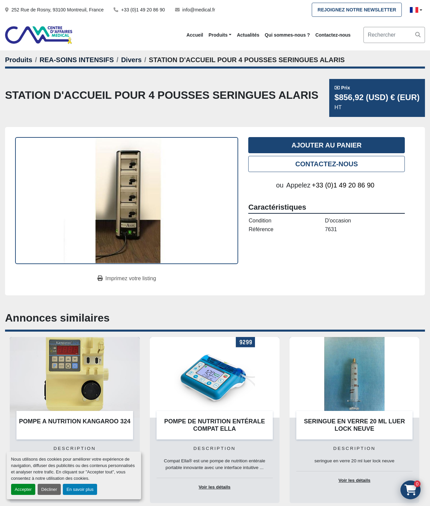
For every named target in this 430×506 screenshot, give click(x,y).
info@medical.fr (198, 9)
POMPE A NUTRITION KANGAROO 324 (74, 421)
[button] (220, 35)
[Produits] (18, 60)
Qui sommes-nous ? (287, 35)
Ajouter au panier (327, 145)
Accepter (23, 489)
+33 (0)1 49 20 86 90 (143, 9)
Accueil (194, 35)
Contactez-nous (333, 35)
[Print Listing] (127, 278)
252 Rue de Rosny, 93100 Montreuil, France (57, 9)
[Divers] (131, 60)
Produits (218, 35)
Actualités (248, 35)
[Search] (394, 35)
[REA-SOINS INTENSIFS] (77, 60)
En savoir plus (80, 489)
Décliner (49, 489)
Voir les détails (214, 487)
